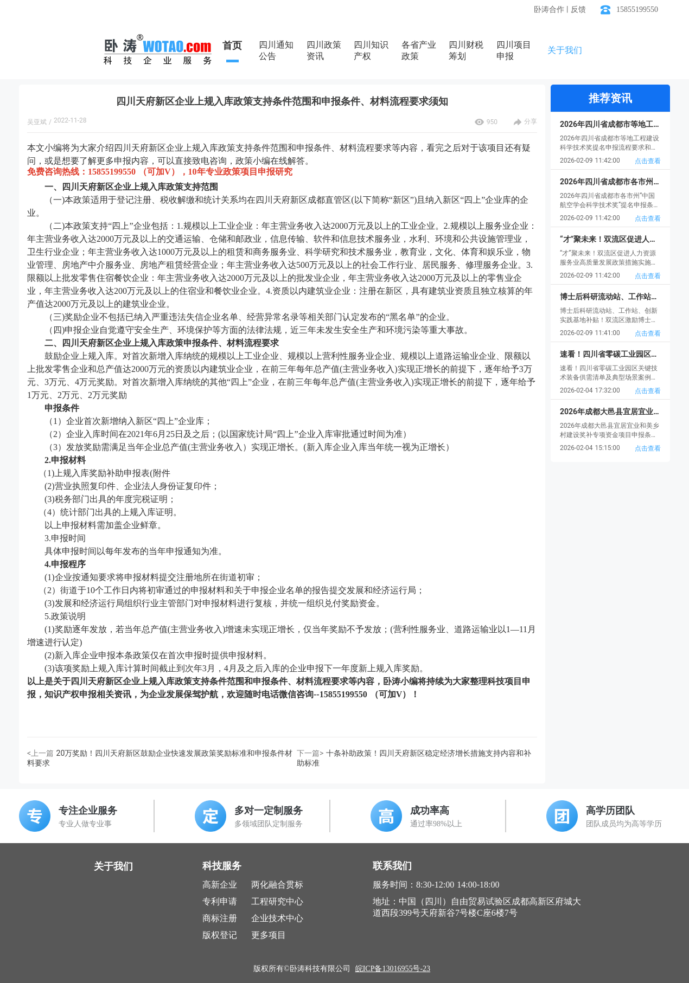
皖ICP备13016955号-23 (392, 969)
